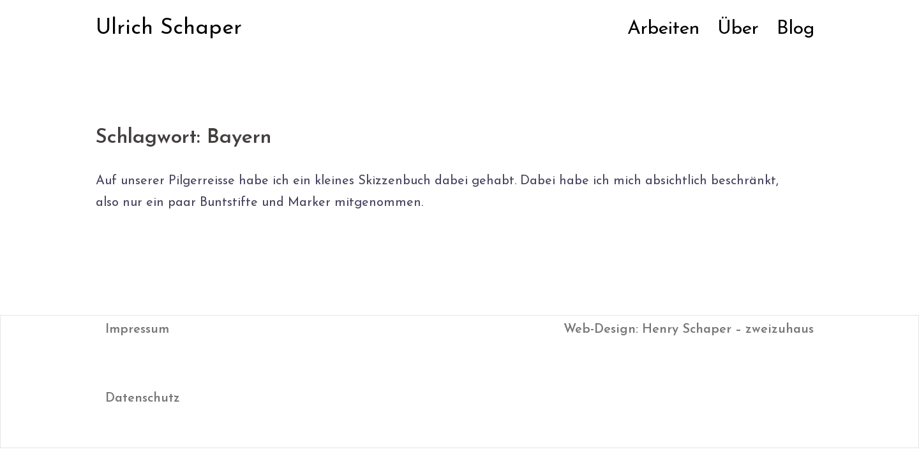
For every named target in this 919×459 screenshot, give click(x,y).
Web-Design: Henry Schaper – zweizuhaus (689, 329)
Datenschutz (142, 398)
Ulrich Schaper (169, 28)
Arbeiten (663, 29)
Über (738, 29)
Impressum (137, 329)
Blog (795, 29)
